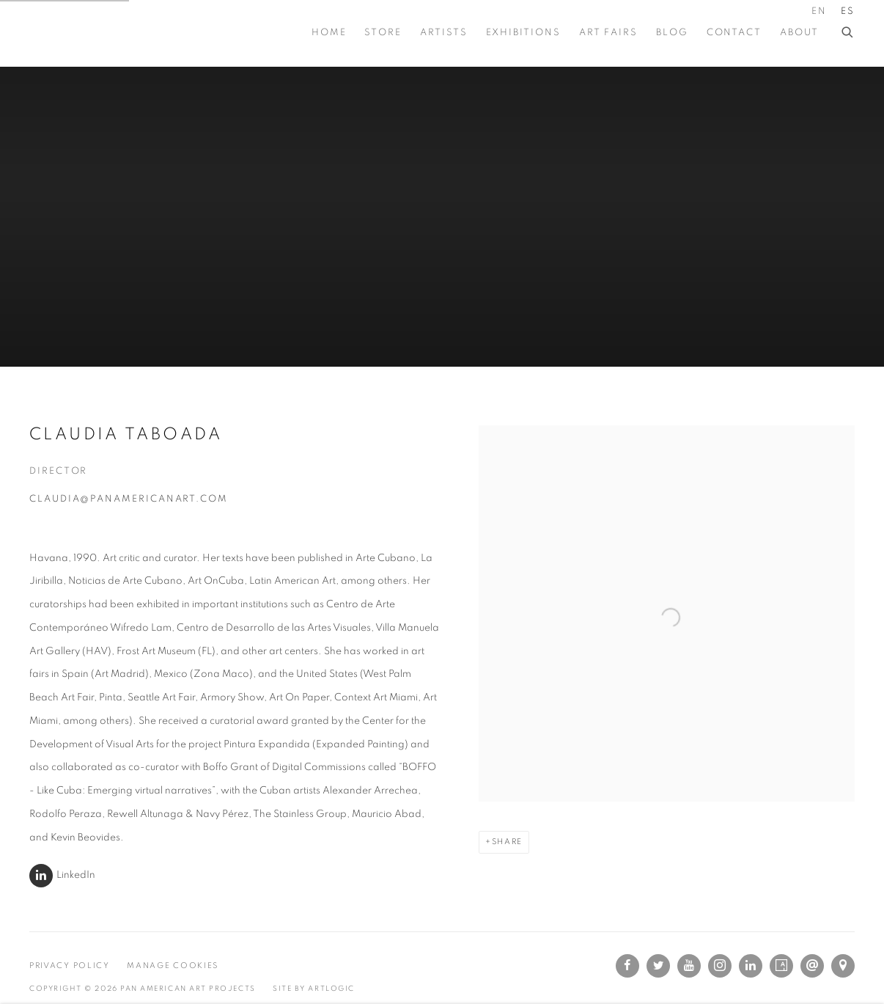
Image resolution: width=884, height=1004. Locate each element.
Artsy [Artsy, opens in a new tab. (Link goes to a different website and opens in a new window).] (781, 966)
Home (329, 32)
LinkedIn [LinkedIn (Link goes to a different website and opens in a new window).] (75, 875)
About (799, 32)
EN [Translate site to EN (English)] (819, 11)
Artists (443, 32)
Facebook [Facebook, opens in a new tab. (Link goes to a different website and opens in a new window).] (627, 966)
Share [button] (507, 842)
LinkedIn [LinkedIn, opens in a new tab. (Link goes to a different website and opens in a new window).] (750, 966)
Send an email (812, 966)
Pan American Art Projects (102, 33)
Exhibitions (523, 32)
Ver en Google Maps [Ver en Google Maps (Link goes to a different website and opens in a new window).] (843, 966)
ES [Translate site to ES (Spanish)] (848, 11)
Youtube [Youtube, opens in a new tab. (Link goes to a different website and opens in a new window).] (689, 966)
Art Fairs (608, 32)
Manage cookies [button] (172, 965)
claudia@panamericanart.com (128, 499)
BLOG (672, 32)
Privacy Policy (69, 965)
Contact (734, 32)
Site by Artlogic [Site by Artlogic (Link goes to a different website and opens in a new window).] (314, 988)
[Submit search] (848, 30)
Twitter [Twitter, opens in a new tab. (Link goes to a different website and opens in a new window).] (658, 966)
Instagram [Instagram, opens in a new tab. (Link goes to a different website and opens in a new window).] (720, 966)
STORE (383, 32)
